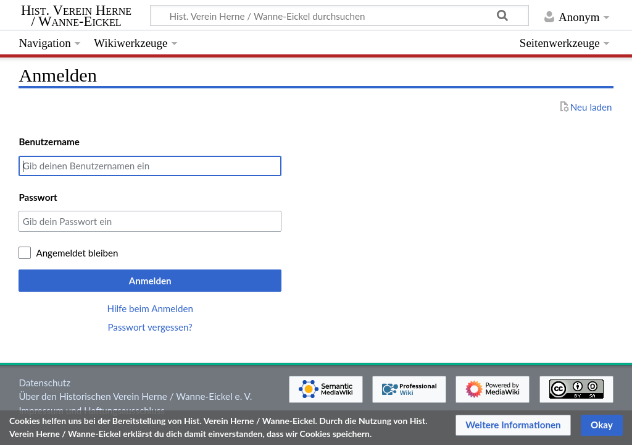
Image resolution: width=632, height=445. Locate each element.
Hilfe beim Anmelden (150, 308)
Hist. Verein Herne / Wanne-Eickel (76, 16)
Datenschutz (44, 382)
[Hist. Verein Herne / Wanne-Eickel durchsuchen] (339, 15)
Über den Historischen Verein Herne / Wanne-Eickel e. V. (135, 396)
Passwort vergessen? (149, 327)
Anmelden (150, 280)
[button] (513, 425)
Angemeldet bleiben (77, 252)
